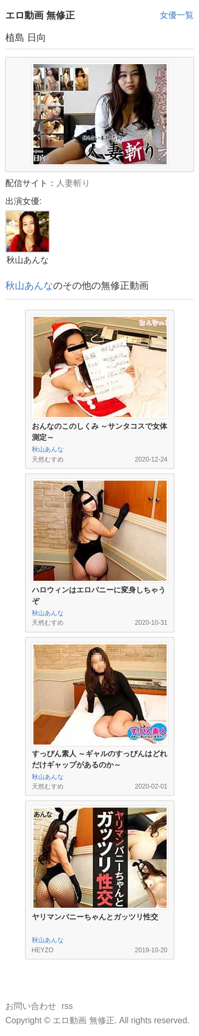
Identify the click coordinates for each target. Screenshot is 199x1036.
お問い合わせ (30, 1006)
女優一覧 (177, 15)
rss (67, 1006)
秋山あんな (29, 285)
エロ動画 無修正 (40, 15)
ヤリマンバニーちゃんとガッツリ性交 (95, 917)
